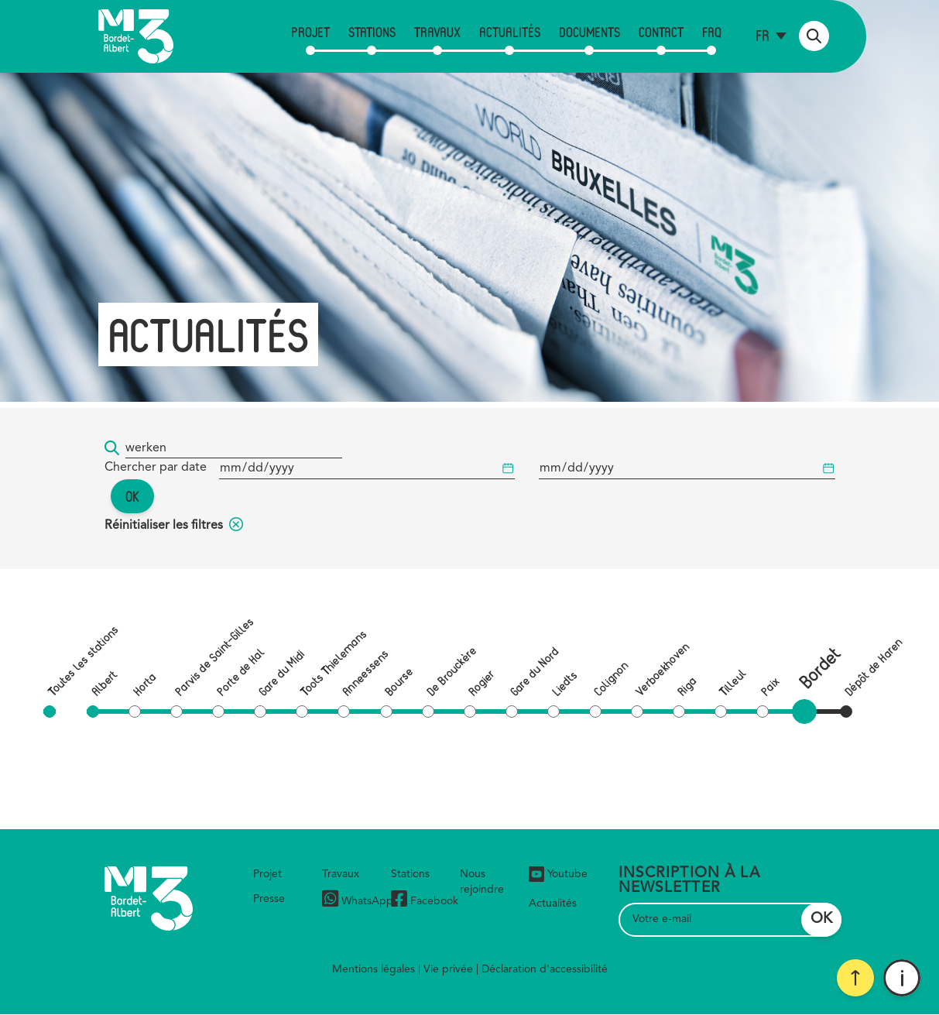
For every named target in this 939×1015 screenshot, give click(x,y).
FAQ (711, 31)
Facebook (424, 900)
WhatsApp (357, 900)
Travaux (437, 31)
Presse (269, 898)
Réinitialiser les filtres (174, 525)
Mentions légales (373, 969)
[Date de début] (367, 468)
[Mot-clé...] (233, 448)
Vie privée (448, 969)
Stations (372, 31)
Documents (589, 31)
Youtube (558, 874)
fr (762, 35)
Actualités (509, 31)
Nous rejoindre (482, 882)
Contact (661, 31)
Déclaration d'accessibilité (544, 969)
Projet (310, 31)
